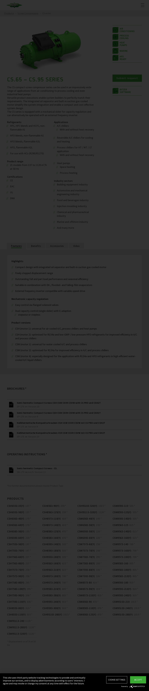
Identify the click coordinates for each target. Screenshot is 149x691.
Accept (138, 679)
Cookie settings (116, 679)
